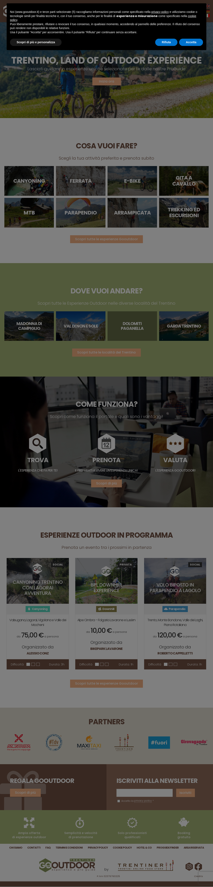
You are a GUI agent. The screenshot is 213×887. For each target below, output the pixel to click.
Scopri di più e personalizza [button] (36, 42)
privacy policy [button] (160, 12)
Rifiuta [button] (166, 42)
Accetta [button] (191, 42)
